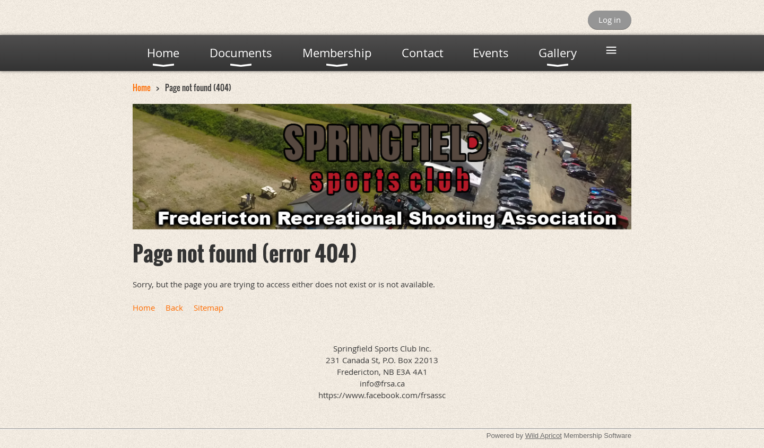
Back (174, 307)
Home (142, 87)
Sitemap (208, 307)
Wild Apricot (543, 436)
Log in (609, 19)
